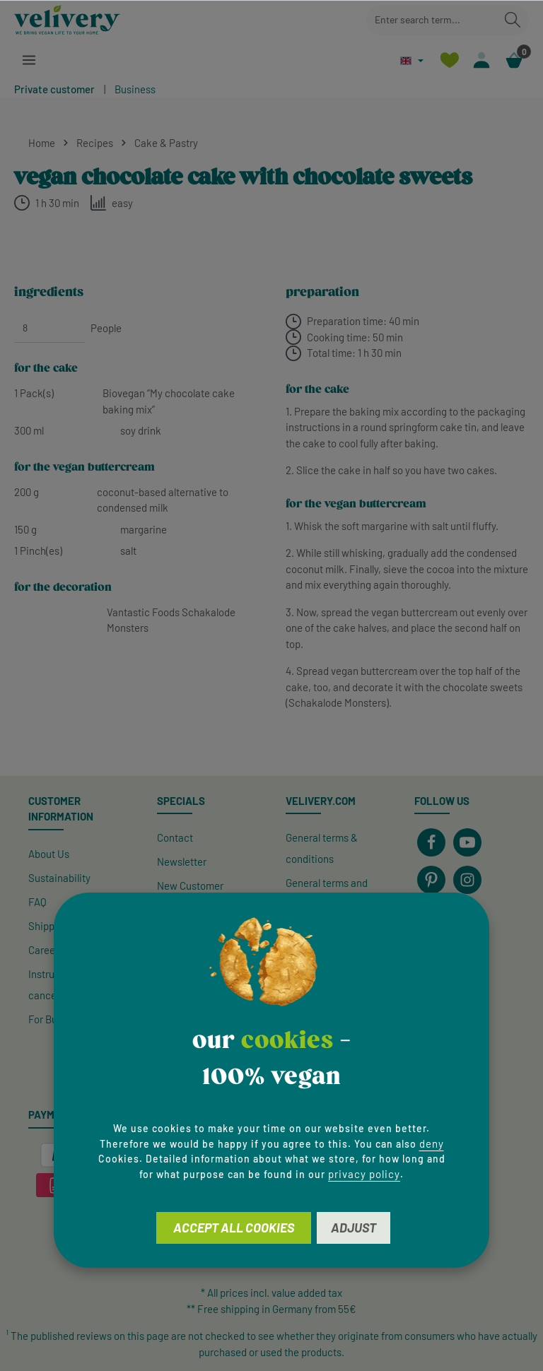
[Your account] (480, 60)
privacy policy (364, 1173)
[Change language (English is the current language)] (409, 60)
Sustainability (59, 877)
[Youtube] (467, 842)
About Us (48, 853)
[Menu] (29, 60)
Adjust (353, 1227)
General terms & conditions (322, 848)
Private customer (54, 89)
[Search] (512, 20)
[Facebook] (431, 842)
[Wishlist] (447, 60)
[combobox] (431, 20)
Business (135, 89)
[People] (49, 328)
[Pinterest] (431, 880)
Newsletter (181, 861)
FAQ (37, 901)
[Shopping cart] (513, 60)
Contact (175, 837)
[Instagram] (467, 880)
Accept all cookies (233, 1227)
